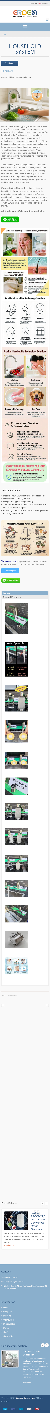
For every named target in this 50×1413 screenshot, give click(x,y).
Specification (10, 490)
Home (4, 34)
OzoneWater (8, 1320)
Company (7, 1312)
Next (47, 1203)
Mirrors (6, 1328)
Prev (43, 1203)
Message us (11, 571)
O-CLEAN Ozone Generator (31, 1353)
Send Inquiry (10, 63)
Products (7, 1316)
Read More (9, 1245)
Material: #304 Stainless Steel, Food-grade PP (24, 496)
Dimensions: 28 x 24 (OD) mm (16, 499)
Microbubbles (12, 995)
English (43, 3)
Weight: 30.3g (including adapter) (18, 502)
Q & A (5, 1332)
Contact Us (8, 1336)
